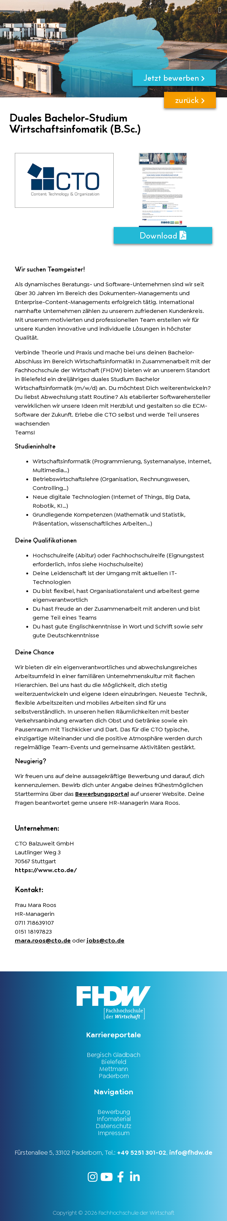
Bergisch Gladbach (113, 1055)
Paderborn (114, 1076)
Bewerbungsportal (102, 794)
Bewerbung (113, 1112)
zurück (190, 99)
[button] (136, 10)
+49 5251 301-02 (141, 1152)
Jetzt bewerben (174, 77)
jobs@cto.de (105, 940)
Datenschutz (113, 1126)
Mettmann (113, 1069)
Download (163, 235)
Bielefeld (113, 1062)
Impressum (114, 1133)
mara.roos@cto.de (43, 940)
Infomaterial (114, 1119)
